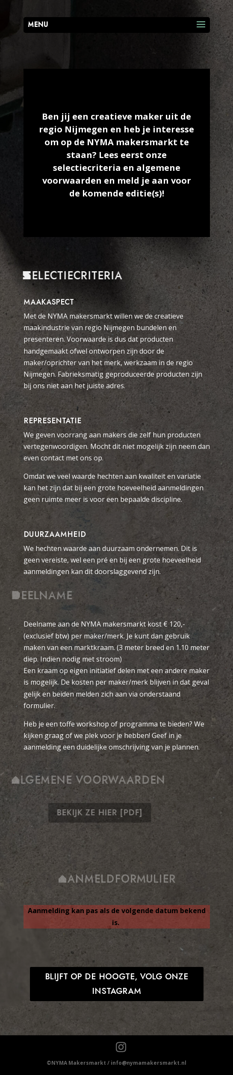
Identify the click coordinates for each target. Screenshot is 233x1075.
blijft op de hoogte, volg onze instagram (117, 984)
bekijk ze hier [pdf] (106, 812)
